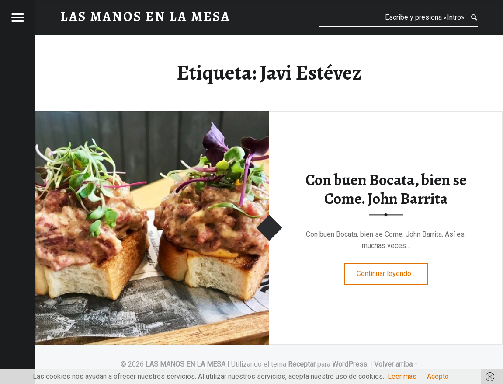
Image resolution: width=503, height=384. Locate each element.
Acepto (438, 376)
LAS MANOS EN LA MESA (185, 364)
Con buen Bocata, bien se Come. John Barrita (386, 189)
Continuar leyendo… (392, 271)
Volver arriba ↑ (396, 364)
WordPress (349, 364)
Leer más (402, 376)
